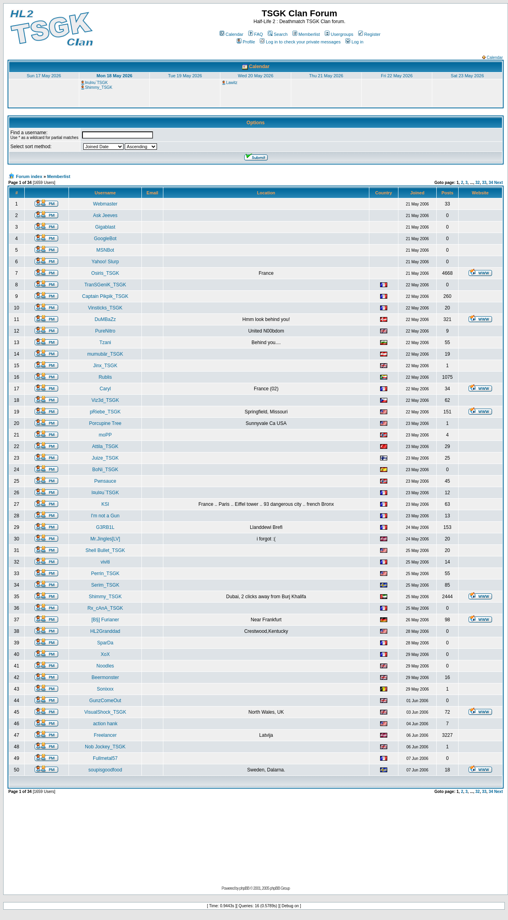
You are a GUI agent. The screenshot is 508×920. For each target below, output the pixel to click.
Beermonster (105, 677)
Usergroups (339, 34)
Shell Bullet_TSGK (105, 550)
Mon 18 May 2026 (114, 75)
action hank (105, 723)
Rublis (105, 377)
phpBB (244, 888)
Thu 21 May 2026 (326, 75)
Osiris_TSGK (105, 273)
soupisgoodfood (105, 770)
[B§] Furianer (105, 619)
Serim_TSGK (105, 585)
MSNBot (105, 250)
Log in (354, 41)
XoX (105, 654)
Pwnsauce (105, 481)
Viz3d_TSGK (105, 400)
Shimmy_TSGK (98, 87)
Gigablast (105, 227)
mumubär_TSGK (105, 354)
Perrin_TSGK (105, 573)
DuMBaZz (105, 319)
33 (484, 182)
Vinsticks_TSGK (105, 308)
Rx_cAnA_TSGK (105, 608)
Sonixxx (105, 689)
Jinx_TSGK (105, 365)
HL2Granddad (105, 631)
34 (490, 182)
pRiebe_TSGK (105, 412)
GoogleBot (105, 238)
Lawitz (231, 82)
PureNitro (105, 331)
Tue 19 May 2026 (185, 75)
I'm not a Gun (105, 516)
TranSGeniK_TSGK (105, 285)
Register (369, 34)
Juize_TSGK (105, 458)
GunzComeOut (105, 700)
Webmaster (105, 204)
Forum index (29, 176)
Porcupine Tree (105, 423)
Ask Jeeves (105, 215)
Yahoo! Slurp (105, 261)
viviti (105, 562)
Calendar (231, 34)
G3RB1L (105, 527)
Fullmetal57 (105, 758)
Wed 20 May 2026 (255, 75)
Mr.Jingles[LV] (105, 539)
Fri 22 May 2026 (396, 75)
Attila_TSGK (105, 446)
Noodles (105, 666)
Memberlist (306, 34)
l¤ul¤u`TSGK (96, 82)
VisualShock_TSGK (105, 712)
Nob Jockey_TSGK (105, 747)
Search (278, 34)
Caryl (105, 388)
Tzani (105, 342)
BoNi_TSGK (105, 469)
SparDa (105, 643)
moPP (105, 435)
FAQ (255, 34)
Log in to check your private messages (300, 41)
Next (498, 182)
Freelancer (105, 735)
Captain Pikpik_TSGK (105, 296)
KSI (105, 504)
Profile (246, 41)
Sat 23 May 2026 (467, 75)
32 (477, 182)
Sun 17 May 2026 (44, 75)
